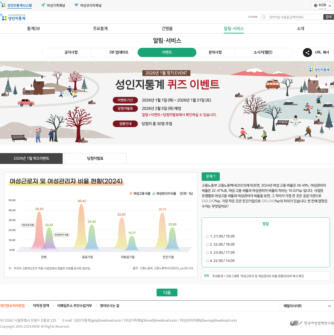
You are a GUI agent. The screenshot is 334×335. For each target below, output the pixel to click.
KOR (322, 5)
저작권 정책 (41, 306)
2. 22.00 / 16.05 (220, 244)
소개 (300, 28)
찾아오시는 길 (109, 306)
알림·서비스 (234, 28)
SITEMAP (252, 17)
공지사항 (71, 52)
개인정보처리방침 (12, 306)
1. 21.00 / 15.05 (220, 236)
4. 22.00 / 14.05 (220, 261)
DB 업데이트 (119, 52)
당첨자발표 (95, 158)
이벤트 (167, 52)
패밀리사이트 (292, 306)
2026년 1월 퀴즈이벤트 (31, 158)
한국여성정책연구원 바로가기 (312, 323)
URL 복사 (322, 52)
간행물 (167, 28)
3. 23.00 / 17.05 (220, 253)
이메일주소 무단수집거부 (74, 306)
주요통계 (100, 28)
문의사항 (215, 52)
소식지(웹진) (263, 52)
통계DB (33, 28)
